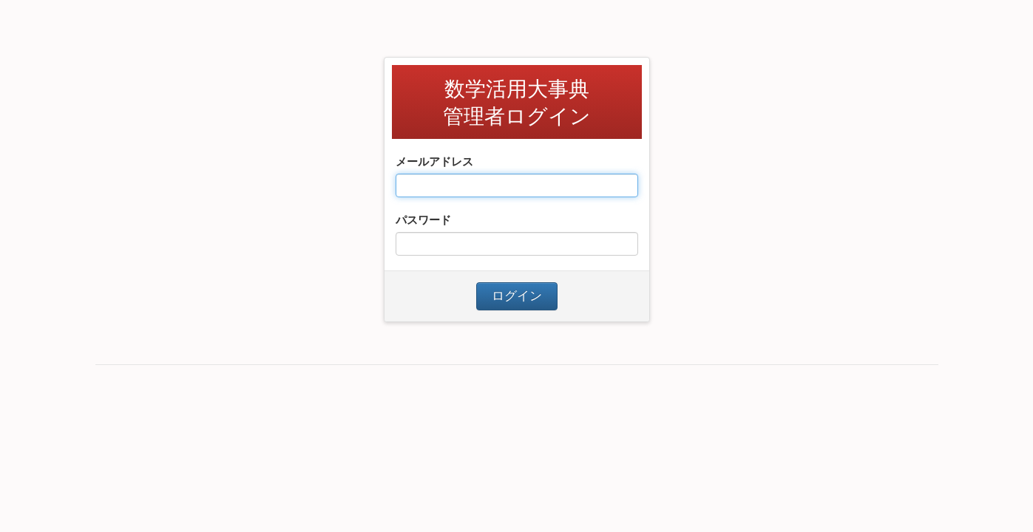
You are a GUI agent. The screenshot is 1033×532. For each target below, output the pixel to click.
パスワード (423, 220)
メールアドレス (434, 161)
